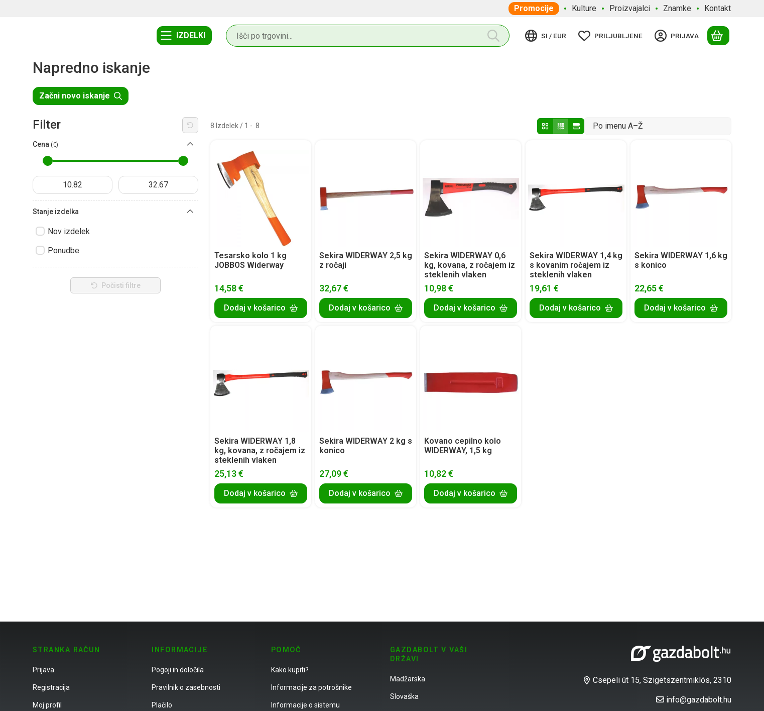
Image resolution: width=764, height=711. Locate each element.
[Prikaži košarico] (718, 35)
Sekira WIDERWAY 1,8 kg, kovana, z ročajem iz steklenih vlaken (259, 450)
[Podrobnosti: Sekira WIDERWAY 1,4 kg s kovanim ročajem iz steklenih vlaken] (576, 193)
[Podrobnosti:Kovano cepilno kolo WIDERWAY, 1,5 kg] (471, 379)
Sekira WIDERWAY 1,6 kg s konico (680, 260)
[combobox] (368, 36)
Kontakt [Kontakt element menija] (717, 8)
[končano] (158, 185)
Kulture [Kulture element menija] (584, 8)
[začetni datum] (72, 185)
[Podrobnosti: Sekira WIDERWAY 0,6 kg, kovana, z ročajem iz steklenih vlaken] (471, 193)
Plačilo (162, 705)
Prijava (43, 670)
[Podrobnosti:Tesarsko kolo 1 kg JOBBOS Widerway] (261, 193)
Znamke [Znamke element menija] (677, 8)
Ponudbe (63, 250)
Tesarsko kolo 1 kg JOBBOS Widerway (250, 260)
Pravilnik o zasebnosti (186, 687)
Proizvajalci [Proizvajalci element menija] (629, 8)
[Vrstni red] (657, 126)
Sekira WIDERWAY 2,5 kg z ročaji (365, 260)
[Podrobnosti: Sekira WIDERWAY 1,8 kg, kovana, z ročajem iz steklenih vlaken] (261, 379)
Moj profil (47, 705)
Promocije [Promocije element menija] (534, 8)
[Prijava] (678, 35)
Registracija (51, 687)
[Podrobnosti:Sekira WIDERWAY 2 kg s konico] (366, 379)
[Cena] (190, 144)
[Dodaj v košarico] (260, 307)
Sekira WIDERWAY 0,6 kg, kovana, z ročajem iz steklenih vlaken (469, 265)
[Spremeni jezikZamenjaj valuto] (547, 35)
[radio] (545, 126)
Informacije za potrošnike (311, 687)
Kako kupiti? (290, 670)
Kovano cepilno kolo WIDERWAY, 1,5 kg (462, 445)
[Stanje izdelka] (190, 212)
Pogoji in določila (178, 670)
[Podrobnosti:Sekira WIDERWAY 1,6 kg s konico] (680, 193)
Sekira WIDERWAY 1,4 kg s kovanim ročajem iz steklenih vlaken (576, 265)
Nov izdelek (69, 231)
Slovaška (404, 696)
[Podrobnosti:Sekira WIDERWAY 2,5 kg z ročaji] (366, 193)
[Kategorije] (184, 35)
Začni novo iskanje (80, 95)
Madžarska (407, 679)
